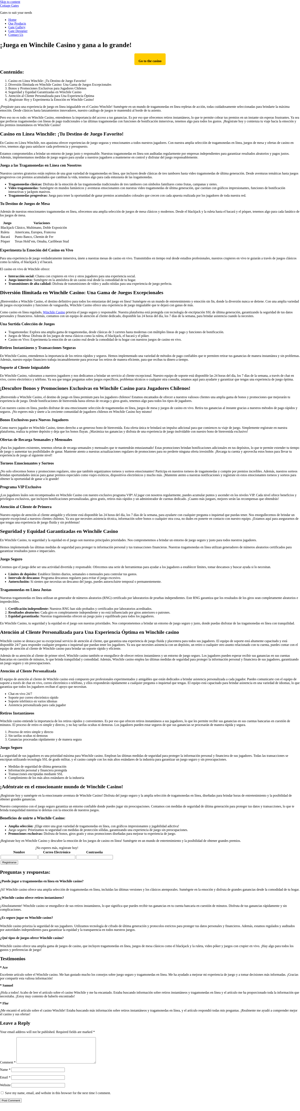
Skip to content (10, 2)
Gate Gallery (16, 27)
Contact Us (15, 34)
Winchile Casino (54, 312)
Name (5, 1074)
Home (12, 19)
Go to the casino (150, 61)
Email (5, 1082)
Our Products (17, 23)
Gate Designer (18, 31)
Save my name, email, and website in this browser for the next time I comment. (58, 1098)
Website (5, 1090)
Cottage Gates (9, 5)
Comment (8, 1067)
